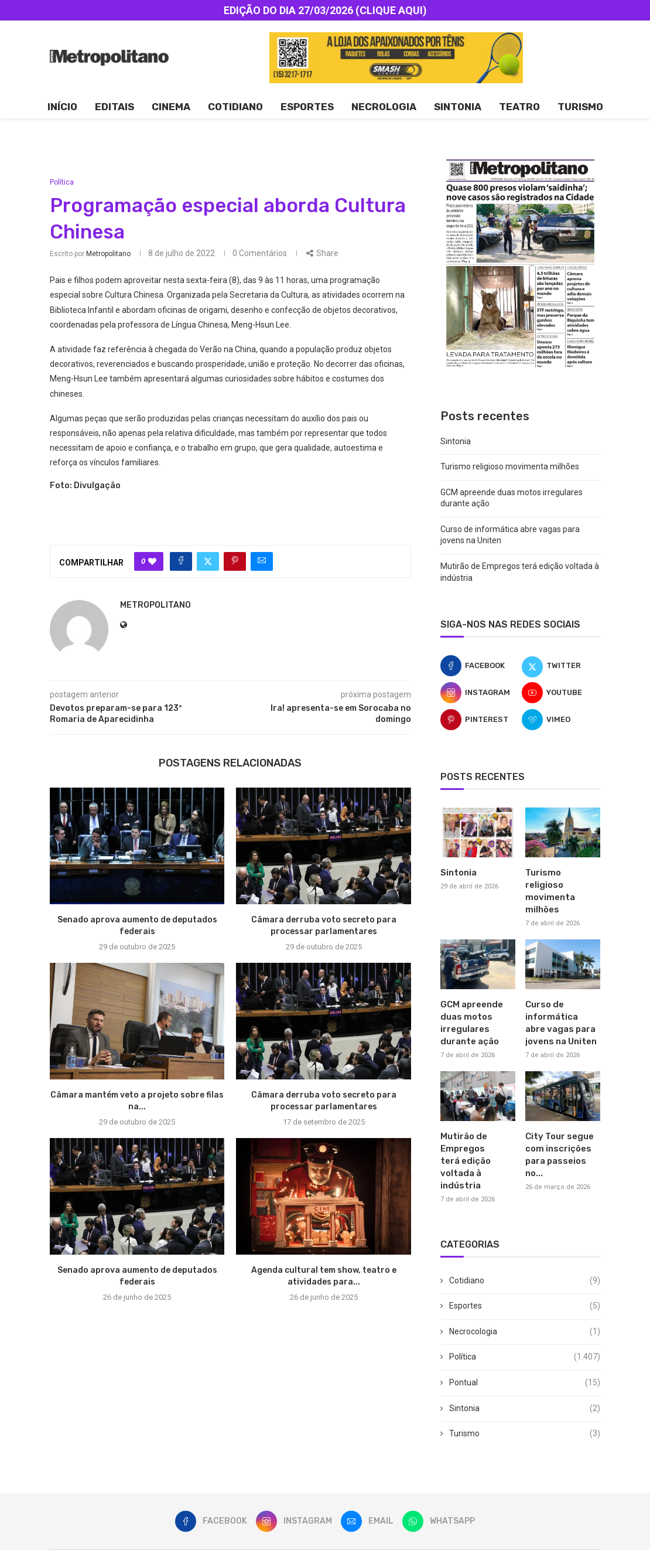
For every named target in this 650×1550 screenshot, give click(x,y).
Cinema (171, 107)
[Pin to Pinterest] (235, 561)
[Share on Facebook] (181, 561)
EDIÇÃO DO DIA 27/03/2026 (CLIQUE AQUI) (325, 10)
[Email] (367, 1521)
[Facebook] (479, 665)
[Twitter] (561, 665)
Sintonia (457, 107)
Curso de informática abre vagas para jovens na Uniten (561, 1023)
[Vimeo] (561, 719)
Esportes (307, 107)
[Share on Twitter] (208, 561)
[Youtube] (561, 692)
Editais (114, 107)
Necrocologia (524, 1332)
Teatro (519, 107)
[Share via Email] (262, 561)
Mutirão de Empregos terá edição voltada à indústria (465, 1161)
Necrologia (383, 107)
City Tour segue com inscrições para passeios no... (559, 1154)
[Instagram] (479, 692)
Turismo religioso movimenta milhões (509, 466)
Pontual (524, 1383)
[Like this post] (152, 561)
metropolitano (108, 254)
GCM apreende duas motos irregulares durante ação (471, 1023)
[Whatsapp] (438, 1521)
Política (524, 1357)
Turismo (580, 107)
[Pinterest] (479, 719)
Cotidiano (235, 107)
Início (62, 107)
